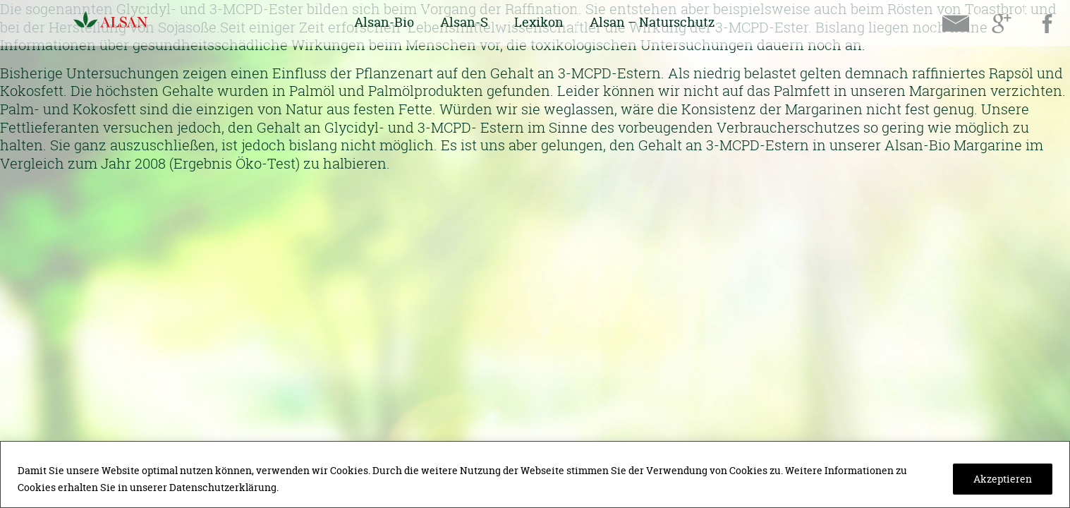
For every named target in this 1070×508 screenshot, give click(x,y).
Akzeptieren (1002, 478)
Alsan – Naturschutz (652, 22)
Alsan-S (464, 22)
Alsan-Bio (384, 22)
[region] (535, 474)
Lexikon (539, 22)
